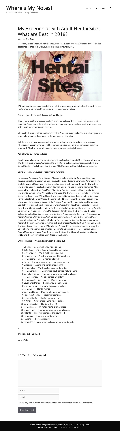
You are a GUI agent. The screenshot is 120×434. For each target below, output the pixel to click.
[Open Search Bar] (110, 8)
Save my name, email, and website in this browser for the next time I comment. (56, 402)
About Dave (100, 8)
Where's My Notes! (29, 7)
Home (88, 8)
